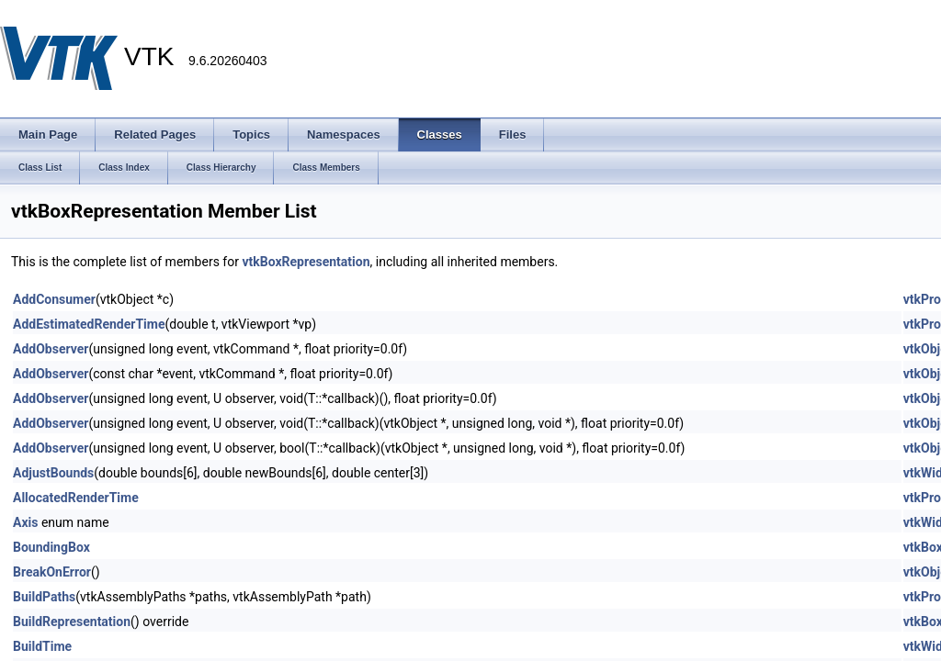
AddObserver (50, 349)
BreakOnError (52, 572)
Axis (25, 522)
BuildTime (42, 646)
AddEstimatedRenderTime (89, 324)
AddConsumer (54, 299)
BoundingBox (51, 547)
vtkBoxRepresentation (305, 261)
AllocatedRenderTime (76, 497)
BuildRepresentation (71, 621)
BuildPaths (44, 596)
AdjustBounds (53, 472)
